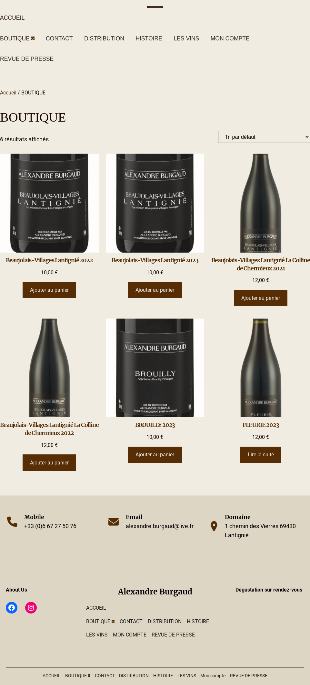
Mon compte (230, 38)
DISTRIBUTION (104, 38)
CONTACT (59, 38)
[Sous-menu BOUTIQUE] (33, 38)
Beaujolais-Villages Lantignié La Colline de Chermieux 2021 (261, 264)
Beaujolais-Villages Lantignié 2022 (49, 260)
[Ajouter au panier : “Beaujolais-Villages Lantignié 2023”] (155, 290)
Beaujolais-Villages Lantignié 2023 (155, 260)
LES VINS (186, 38)
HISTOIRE (148, 38)
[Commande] (264, 137)
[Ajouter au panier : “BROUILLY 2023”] (155, 455)
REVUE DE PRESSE (27, 59)
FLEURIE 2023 (261, 425)
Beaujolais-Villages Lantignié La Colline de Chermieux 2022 (49, 429)
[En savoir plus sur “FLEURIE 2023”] (260, 455)
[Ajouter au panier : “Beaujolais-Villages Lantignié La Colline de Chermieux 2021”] (261, 298)
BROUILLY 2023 (155, 425)
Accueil (8, 93)
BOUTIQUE (15, 38)
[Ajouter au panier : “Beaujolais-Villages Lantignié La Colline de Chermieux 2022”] (49, 462)
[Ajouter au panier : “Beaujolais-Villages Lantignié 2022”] (49, 290)
